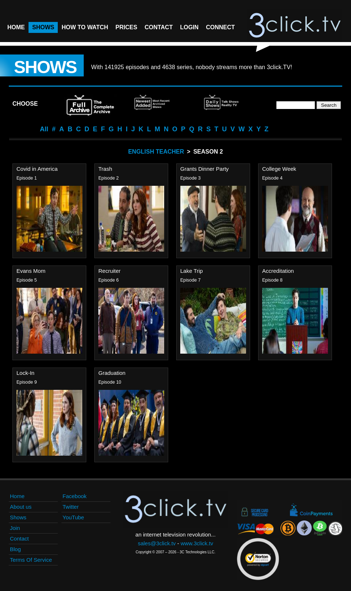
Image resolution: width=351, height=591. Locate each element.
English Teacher (156, 151)
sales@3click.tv (157, 543)
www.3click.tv (197, 543)
